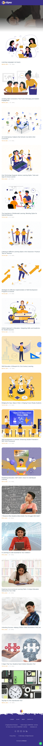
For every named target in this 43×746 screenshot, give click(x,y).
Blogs (17, 719)
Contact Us (30, 719)
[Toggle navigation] (40, 2)
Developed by (21, 740)
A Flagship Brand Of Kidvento (11, 724)
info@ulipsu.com (33, 726)
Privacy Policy (13, 735)
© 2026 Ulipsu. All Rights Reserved (26, 735)
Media (23, 719)
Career (12, 719)
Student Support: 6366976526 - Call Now (29, 724)
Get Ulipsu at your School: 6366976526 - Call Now (16, 726)
